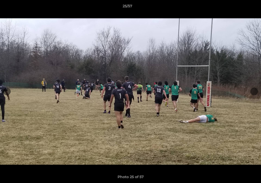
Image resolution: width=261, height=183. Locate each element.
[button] (240, 7)
